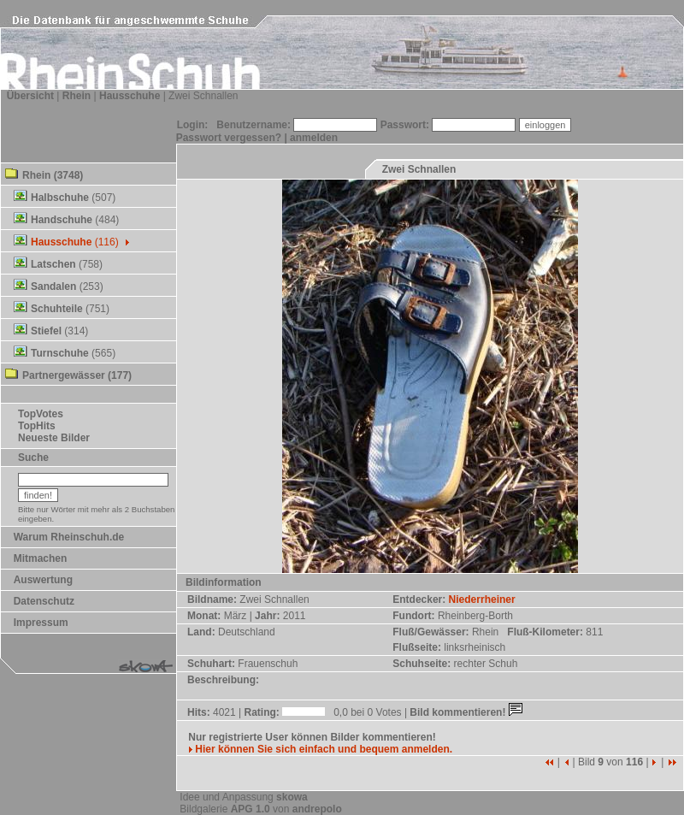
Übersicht (30, 96)
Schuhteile (57, 309)
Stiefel (46, 331)
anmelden (314, 138)
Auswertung (43, 580)
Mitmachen (41, 558)
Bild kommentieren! (467, 712)
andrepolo (317, 809)
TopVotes (40, 414)
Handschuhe (61, 220)
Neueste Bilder (54, 438)
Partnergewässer (63, 375)
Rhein (76, 96)
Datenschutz (44, 601)
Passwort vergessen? (228, 138)
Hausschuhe (129, 96)
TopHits (37, 426)
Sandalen (53, 286)
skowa (292, 797)
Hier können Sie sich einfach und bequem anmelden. (320, 749)
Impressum (41, 623)
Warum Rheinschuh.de (69, 537)
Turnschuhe (60, 353)
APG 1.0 (250, 809)
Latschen (53, 264)
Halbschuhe (60, 198)
